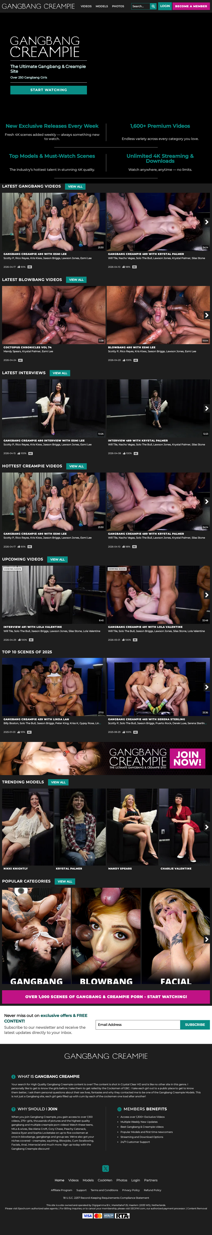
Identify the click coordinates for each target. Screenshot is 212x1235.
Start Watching (48, 90)
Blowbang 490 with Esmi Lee (131, 347)
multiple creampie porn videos (49, 1124)
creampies (39, 1140)
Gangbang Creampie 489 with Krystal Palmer (146, 254)
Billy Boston (11, 723)
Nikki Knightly (16, 868)
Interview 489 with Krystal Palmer (138, 440)
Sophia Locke (41, 1132)
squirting (52, 1140)
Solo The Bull (144, 258)
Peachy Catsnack (75, 1128)
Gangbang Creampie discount (30, 1148)
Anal (24, 1144)
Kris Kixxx (36, 258)
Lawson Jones (70, 258)
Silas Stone (198, 258)
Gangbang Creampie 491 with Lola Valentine (145, 626)
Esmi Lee (86, 258)
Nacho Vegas (127, 258)
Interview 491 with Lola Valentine (33, 626)
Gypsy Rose (87, 723)
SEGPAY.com (137, 1208)
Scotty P (9, 258)
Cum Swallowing (82, 1140)
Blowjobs (65, 1140)
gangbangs (43, 1136)
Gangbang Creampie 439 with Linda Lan (36, 719)
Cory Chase (55, 1128)
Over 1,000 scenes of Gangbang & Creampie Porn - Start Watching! (106, 997)
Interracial (34, 1144)
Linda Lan (101, 723)
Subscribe (195, 1025)
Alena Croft (40, 1128)
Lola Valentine (91, 631)
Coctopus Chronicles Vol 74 (28, 347)
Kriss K (74, 723)
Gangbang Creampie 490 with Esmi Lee (35, 254)
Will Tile (112, 258)
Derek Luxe (179, 723)
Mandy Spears (12, 351)
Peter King (62, 723)
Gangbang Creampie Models (176, 1092)
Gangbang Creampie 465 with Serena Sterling (146, 719)
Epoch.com (24, 1208)
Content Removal (197, 1208)
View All (75, 186)
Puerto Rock (163, 723)
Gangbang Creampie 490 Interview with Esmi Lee (44, 440)
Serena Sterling (197, 723)
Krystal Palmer (181, 258)
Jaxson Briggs (51, 258)
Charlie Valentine (176, 868)
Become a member (191, 6)
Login (165, 6)
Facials (15, 1144)
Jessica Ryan (19, 1132)
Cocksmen (113, 1088)
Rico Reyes (22, 258)
